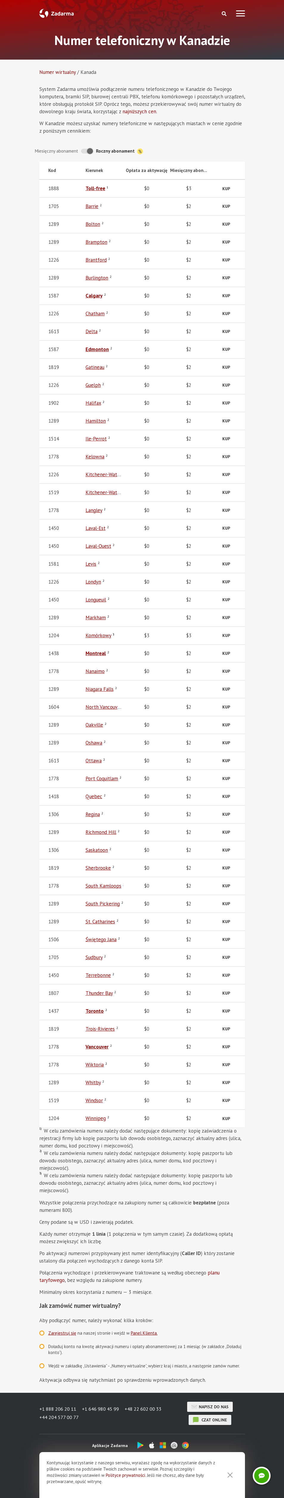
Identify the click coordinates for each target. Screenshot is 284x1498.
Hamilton (96, 421)
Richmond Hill (101, 832)
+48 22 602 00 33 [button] (143, 1409)
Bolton (93, 224)
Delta (91, 331)
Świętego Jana (101, 939)
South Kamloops (103, 886)
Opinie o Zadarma (97, 1484)
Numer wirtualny (57, 72)
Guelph (93, 385)
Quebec (94, 796)
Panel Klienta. (144, 1333)
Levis (91, 564)
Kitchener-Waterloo (107, 474)
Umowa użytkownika (140, 1484)
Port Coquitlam (102, 778)
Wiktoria (95, 1064)
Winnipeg (96, 1118)
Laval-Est (95, 528)
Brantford (96, 260)
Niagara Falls (100, 689)
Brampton (96, 242)
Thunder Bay (99, 993)
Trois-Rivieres (100, 1029)
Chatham (95, 313)
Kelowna (95, 456)
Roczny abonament (119, 151)
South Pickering (103, 903)
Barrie (92, 206)
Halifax (93, 403)
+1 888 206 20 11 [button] (57, 1409)
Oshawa (94, 742)
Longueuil (96, 599)
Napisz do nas (210, 1407)
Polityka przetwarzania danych (194, 1484)
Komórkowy (98, 635)
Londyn (93, 582)
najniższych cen (139, 111)
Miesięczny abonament (56, 151)
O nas (68, 1484)
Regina (93, 814)
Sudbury (94, 957)
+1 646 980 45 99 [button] (100, 1409)
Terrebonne (98, 975)
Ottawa (94, 760)
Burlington (97, 278)
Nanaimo (95, 671)
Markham (96, 617)
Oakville (94, 725)
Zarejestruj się (62, 1333)
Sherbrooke (98, 868)
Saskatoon (97, 850)
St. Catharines (100, 921)
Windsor (94, 1100)
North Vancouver (104, 707)
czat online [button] (210, 1420)
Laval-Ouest (98, 546)
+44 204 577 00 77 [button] (59, 1417)
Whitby (93, 1082)
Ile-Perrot (96, 438)
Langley (94, 510)
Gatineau (95, 367)
